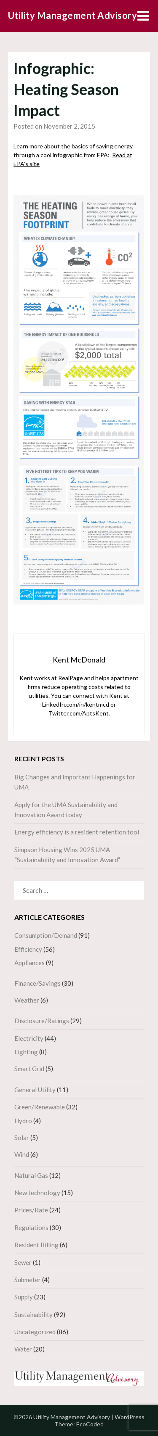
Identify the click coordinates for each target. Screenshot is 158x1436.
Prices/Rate (31, 1210)
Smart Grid (29, 1068)
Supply (23, 1297)
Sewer (23, 1262)
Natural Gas (31, 1175)
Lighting (26, 1052)
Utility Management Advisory (72, 15)
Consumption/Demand (45, 935)
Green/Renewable (39, 1107)
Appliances (29, 962)
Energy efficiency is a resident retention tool (76, 832)
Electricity (28, 1038)
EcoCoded (90, 1424)
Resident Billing (36, 1245)
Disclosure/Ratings (41, 1020)
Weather (26, 1000)
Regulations (31, 1227)
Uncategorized (35, 1332)
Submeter (27, 1279)
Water (23, 1349)
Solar (21, 1137)
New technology (37, 1192)
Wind (21, 1154)
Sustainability (33, 1314)
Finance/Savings (37, 983)
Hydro (23, 1121)
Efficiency (28, 949)
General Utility (35, 1089)
